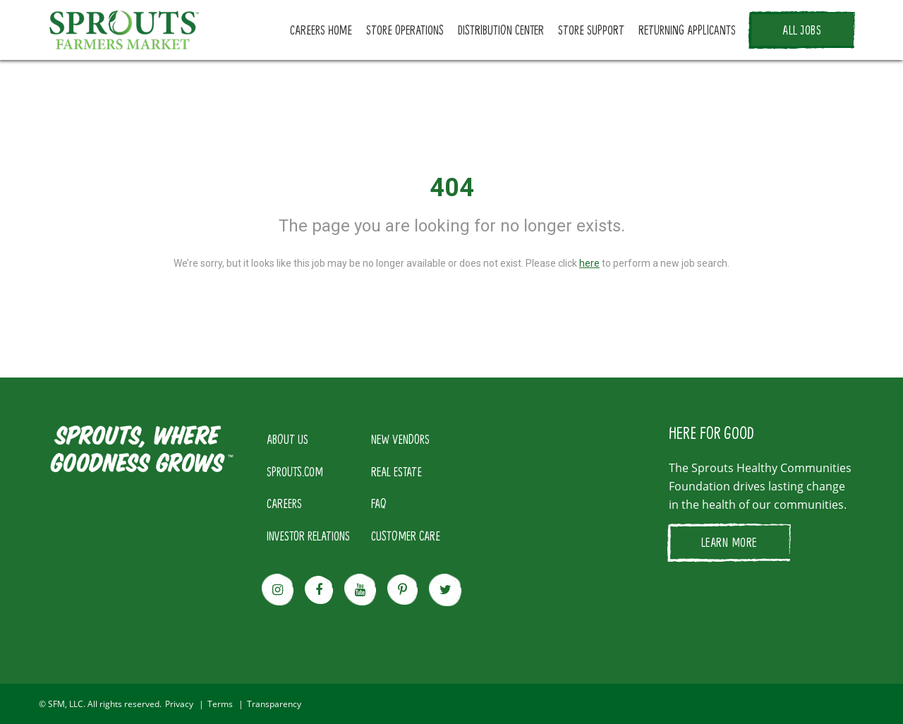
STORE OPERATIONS (405, 29)
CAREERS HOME (321, 29)
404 (452, 188)
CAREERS (284, 503)
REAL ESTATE (396, 471)
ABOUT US (287, 439)
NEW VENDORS (400, 439)
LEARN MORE (729, 542)
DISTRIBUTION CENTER (501, 29)
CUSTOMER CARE (405, 535)
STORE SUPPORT (591, 29)
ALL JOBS (801, 29)
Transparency (274, 704)
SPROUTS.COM (295, 471)
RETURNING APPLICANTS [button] (687, 29)
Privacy (179, 704)
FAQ (379, 503)
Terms (220, 704)
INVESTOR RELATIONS (308, 535)
